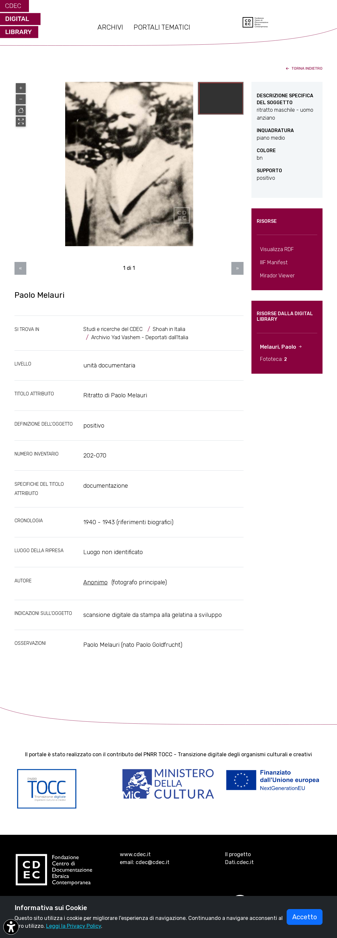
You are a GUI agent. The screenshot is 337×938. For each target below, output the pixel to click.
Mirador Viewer (277, 275)
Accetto (304, 917)
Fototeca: (273, 359)
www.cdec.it (135, 854)
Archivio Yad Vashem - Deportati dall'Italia (139, 337)
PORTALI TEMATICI (162, 27)
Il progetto (238, 854)
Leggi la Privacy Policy (73, 926)
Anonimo (95, 582)
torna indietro (304, 68)
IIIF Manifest (274, 262)
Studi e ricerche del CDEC (113, 329)
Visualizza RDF (277, 249)
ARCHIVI (110, 27)
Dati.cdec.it (239, 862)
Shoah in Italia (169, 329)
